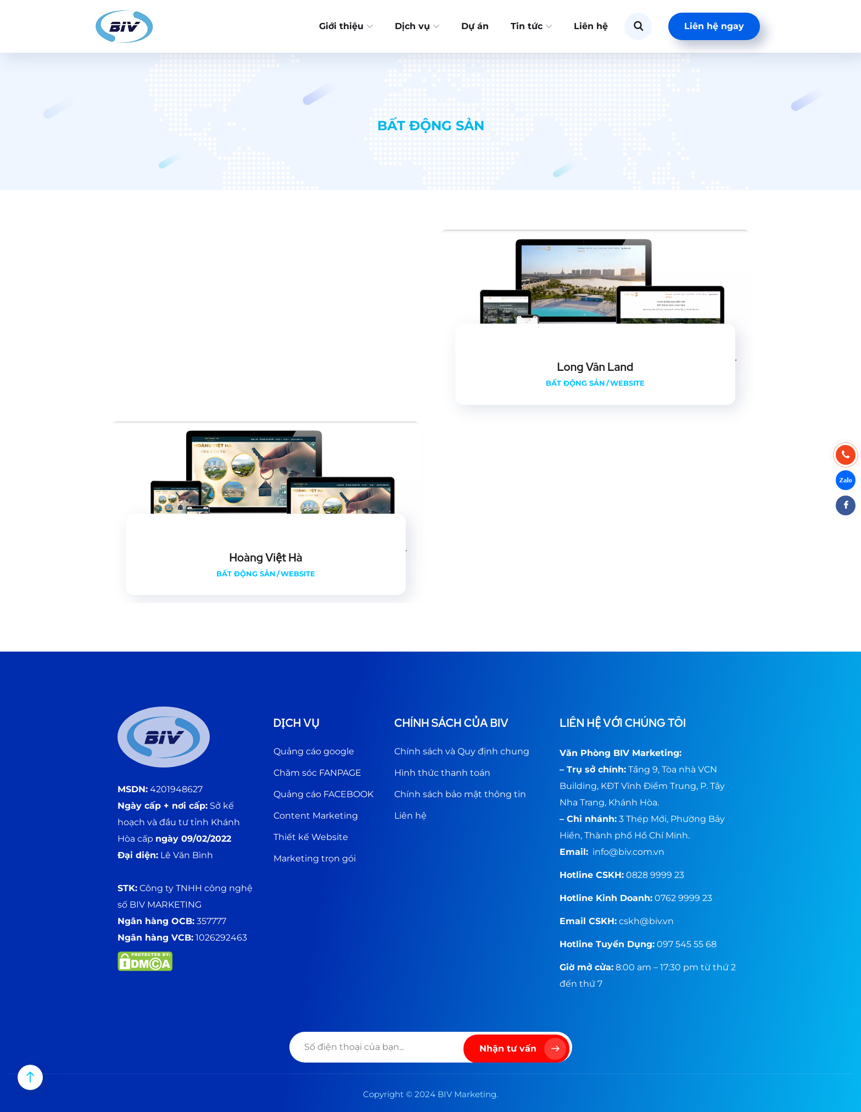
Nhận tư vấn (522, 1049)
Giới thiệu (341, 26)
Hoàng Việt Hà (265, 558)
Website (627, 383)
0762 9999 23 (683, 898)
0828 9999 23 (655, 875)
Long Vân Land (595, 367)
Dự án (475, 26)
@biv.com (630, 852)
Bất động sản (575, 383)
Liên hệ (591, 26)
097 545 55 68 (687, 944)
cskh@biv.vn (646, 921)
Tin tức (527, 26)
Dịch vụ (412, 26)
